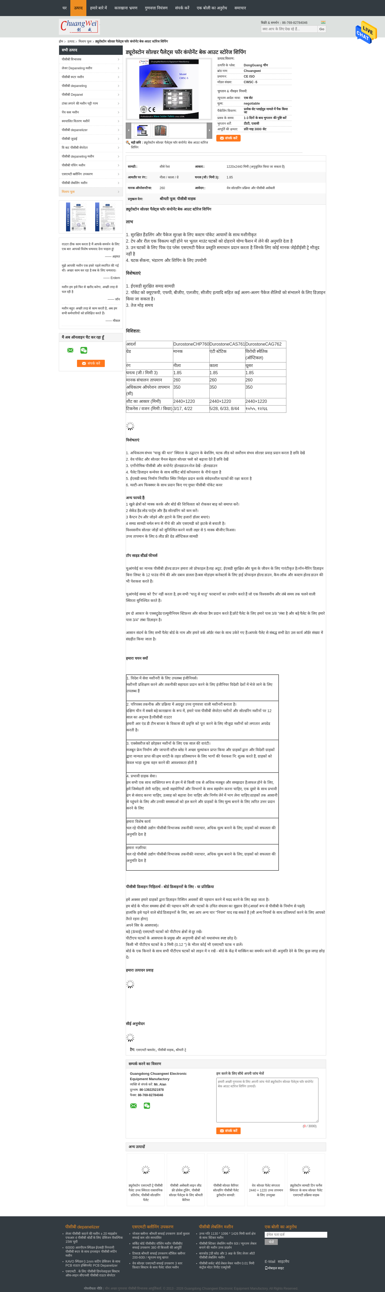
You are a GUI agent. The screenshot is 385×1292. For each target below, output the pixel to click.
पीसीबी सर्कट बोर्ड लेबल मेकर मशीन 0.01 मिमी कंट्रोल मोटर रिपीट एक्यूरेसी (226, 1265)
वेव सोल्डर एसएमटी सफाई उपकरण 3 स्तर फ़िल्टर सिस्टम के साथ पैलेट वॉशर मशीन (157, 1265)
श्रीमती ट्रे (181, 1050)
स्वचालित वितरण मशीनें (76, 121)
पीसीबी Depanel (72, 95)
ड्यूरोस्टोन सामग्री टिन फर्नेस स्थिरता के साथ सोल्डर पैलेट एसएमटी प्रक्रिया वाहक (306, 1190)
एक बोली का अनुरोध (212, 8)
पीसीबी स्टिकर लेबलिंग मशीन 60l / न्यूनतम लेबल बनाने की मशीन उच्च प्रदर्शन (227, 1245)
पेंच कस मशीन (70, 112)
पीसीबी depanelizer (74, 130)
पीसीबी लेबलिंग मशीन (74, 183)
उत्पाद (78, 8)
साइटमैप (283, 1261)
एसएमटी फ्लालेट (145, 1050)
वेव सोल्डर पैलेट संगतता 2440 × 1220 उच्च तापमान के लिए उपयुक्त (266, 1190)
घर (65, 8)
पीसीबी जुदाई (69, 139)
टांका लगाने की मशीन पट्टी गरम (80, 103)
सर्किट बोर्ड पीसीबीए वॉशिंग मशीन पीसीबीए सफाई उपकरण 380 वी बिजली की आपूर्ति (157, 1245)
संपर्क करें (182, 8)
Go (321, 29)
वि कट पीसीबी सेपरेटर (75, 148)
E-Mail (270, 1261)
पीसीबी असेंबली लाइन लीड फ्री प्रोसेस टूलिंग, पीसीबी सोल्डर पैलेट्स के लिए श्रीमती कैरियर (186, 1193)
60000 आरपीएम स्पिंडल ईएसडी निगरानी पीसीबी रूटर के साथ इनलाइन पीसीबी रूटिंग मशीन (91, 1251)
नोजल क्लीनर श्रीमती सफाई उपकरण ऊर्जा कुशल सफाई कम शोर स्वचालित (161, 1236)
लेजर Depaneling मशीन (77, 68)
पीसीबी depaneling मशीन (78, 156)
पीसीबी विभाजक (71, 59)
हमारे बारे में (98, 8)
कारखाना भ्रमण (125, 8)
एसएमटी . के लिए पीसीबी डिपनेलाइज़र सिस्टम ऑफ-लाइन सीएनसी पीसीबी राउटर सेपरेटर (93, 1273)
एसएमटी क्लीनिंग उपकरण (77, 174)
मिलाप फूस (85, 41)
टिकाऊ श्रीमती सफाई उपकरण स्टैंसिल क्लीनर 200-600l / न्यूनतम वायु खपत (158, 1255)
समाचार (240, 8)
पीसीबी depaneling (74, 86)
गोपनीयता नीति (93, 1288)
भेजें (271, 1242)
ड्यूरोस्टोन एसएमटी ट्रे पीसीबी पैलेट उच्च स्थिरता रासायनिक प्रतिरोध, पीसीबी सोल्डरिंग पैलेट (146, 1193)
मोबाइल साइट (274, 1268)
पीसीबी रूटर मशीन (73, 77)
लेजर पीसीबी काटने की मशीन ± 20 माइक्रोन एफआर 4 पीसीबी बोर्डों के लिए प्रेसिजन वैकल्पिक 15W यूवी (94, 1238)
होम (61, 41)
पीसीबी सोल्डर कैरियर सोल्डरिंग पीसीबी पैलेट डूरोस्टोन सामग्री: (226, 1190)
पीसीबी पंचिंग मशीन (73, 165)
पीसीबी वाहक (166, 1050)
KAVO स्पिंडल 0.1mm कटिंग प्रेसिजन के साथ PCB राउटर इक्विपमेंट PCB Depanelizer (93, 1263)
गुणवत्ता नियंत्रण (156, 8)
